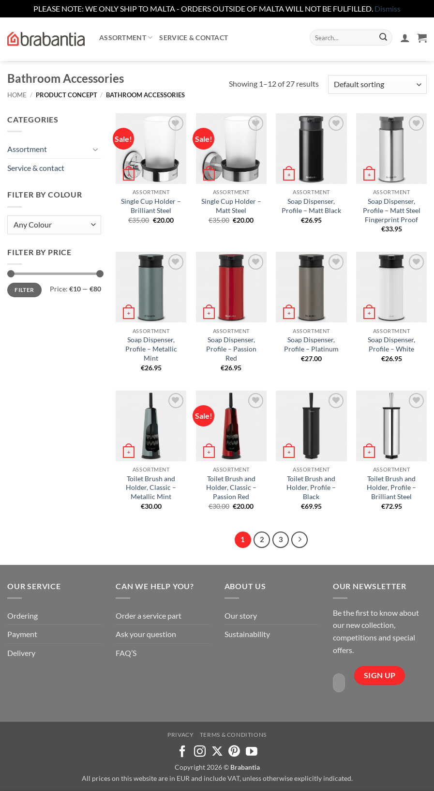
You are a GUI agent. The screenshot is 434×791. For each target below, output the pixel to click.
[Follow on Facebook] (182, 752)
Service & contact (193, 37)
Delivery (21, 652)
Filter (24, 289)
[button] (405, 37)
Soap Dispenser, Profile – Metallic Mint (151, 348)
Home (17, 95)
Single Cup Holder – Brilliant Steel (151, 205)
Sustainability (247, 634)
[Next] (299, 540)
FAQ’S (126, 652)
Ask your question (146, 634)
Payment (22, 634)
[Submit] (383, 38)
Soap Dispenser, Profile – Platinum (311, 344)
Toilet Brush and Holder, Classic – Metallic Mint (151, 487)
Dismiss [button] (387, 8)
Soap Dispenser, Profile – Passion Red (231, 348)
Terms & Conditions (233, 734)
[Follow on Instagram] (200, 752)
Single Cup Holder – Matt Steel (231, 205)
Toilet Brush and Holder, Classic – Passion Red (231, 487)
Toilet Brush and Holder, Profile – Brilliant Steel (391, 487)
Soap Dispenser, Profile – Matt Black (311, 205)
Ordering (22, 615)
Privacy (180, 734)
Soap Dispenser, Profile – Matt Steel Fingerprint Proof (391, 210)
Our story (240, 615)
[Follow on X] (217, 752)
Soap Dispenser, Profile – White (391, 344)
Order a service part (148, 615)
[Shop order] (377, 84)
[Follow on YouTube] (251, 752)
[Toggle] (95, 149)
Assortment (125, 37)
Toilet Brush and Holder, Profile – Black (311, 487)
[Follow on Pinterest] (234, 752)
